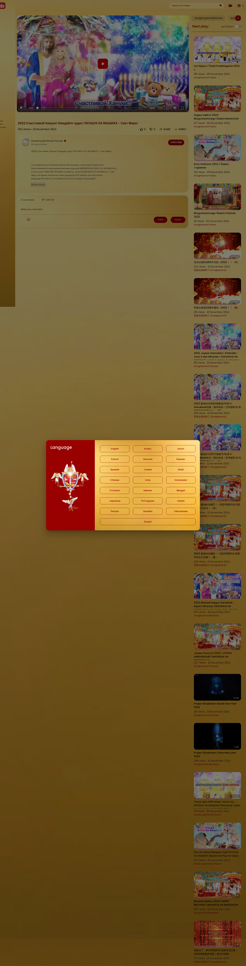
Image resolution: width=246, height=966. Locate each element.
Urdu (147, 480)
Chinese (114, 480)
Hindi (180, 469)
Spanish (114, 469)
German (147, 459)
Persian (115, 511)
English (115, 448)
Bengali (181, 490)
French (115, 459)
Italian (180, 500)
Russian (180, 459)
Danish (148, 521)
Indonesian (181, 480)
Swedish (147, 511)
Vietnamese (181, 511)
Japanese (114, 500)
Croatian (115, 490)
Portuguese (147, 500)
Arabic (147, 448)
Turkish (148, 469)
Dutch (180, 448)
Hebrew (148, 490)
